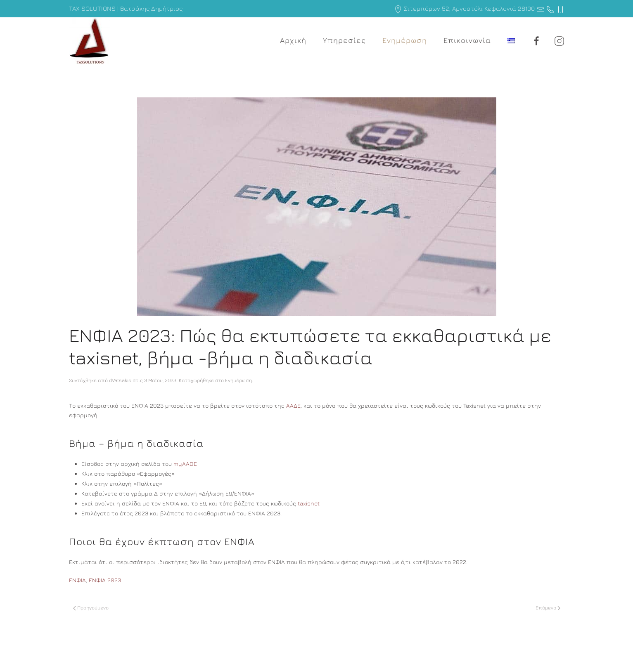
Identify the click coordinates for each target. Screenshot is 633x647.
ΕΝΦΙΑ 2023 (105, 579)
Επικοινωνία (467, 40)
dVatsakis (120, 380)
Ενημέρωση (404, 40)
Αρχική (293, 40)
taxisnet (309, 503)
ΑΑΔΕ (293, 405)
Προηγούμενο (91, 607)
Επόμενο (548, 607)
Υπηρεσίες (344, 40)
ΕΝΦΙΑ (77, 579)
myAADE (185, 463)
